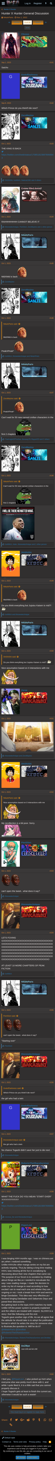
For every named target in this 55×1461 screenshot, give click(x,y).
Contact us (6, 1442)
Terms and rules (20, 1442)
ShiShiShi (26, 552)
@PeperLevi (18, 1379)
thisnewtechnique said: (13, 1140)
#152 (52, 792)
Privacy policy (35, 1442)
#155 (52, 1010)
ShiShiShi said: (9, 657)
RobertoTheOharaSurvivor (35, 1163)
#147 (52, 393)
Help (45, 1442)
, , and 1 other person (28, 227)
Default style (8, 1438)
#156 (52, 1082)
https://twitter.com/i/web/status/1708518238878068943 (27, 154)
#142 (52, 103)
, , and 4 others (23, 180)
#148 (52, 476)
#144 (52, 217)
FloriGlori (26, 842)
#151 (52, 719)
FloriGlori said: (9, 1016)
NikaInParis (8, 17)
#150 (52, 651)
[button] (3, 3)
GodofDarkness (29, 74)
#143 (52, 144)
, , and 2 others (27, 439)
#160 (52, 1374)
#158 (52, 1192)
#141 (52, 62)
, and (22, 356)
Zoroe (24, 690)
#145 (52, 263)
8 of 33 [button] (28, 22)
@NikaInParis (8, 1329)
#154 (52, 933)
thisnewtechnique (30, 904)
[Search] (51, 3)
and (17, 614)
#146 (52, 318)
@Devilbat (21, 1329)
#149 (52, 581)
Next (38, 22)
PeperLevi (26, 1225)
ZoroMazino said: (10, 398)
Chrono (25, 34)
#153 (52, 871)
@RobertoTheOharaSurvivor (15, 1332)
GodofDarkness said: (12, 1088)
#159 (52, 1253)
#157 (52, 1134)
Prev (17, 22)
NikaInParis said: (10, 324)
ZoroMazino (27, 115)
